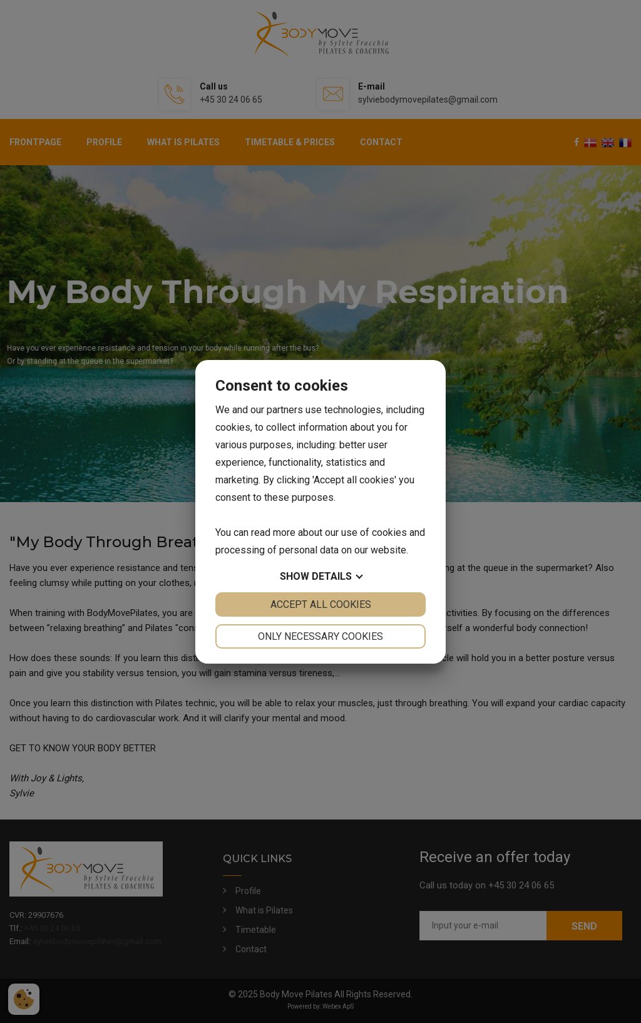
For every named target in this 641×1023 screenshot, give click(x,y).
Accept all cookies (320, 604)
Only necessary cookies (320, 636)
